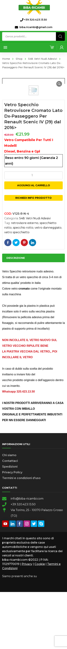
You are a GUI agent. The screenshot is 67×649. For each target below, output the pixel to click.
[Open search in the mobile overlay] (33, 36)
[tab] (33, 315)
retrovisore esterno (24, 280)
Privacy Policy (12, 529)
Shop (19, 58)
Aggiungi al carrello (33, 242)
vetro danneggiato (48, 284)
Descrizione (15, 315)
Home (6, 58)
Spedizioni (10, 523)
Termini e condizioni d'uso (21, 535)
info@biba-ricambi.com (27, 555)
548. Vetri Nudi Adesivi (42, 58)
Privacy (27, 621)
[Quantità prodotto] (33, 232)
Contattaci (10, 518)
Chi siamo (9, 512)
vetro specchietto (16, 289)
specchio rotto (23, 284)
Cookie (39, 621)
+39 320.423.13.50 (23, 561)
